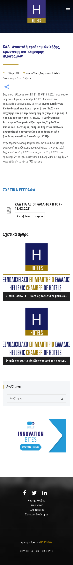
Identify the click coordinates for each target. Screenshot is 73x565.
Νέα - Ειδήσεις (24, 78)
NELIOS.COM (46, 542)
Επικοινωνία (36, 505)
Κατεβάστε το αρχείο (30, 216)
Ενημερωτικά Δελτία (50, 73)
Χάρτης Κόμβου (36, 500)
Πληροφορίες (36, 509)
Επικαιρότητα (9, 78)
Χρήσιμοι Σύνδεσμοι (36, 514)
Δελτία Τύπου (32, 73)
